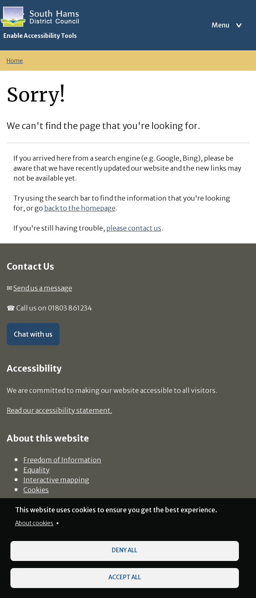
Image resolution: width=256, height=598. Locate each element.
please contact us (133, 228)
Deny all (124, 550)
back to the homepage (79, 208)
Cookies (36, 490)
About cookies (34, 523)
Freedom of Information (62, 460)
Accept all (124, 577)
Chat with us (33, 334)
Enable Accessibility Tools (40, 36)
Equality (36, 470)
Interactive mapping (56, 480)
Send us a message (42, 288)
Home (15, 61)
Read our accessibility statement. (59, 410)
